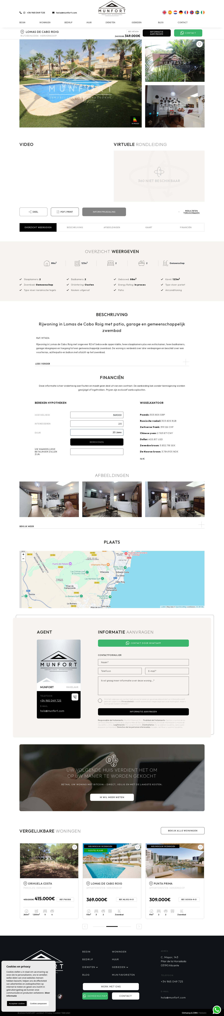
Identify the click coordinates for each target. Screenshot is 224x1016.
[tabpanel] (49, 881)
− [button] (23, 559)
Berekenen (97, 442)
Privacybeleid (128, 701)
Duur (38, 432)
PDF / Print (65, 211)
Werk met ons (111, 986)
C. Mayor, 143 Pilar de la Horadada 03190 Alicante (173, 961)
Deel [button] (33, 211)
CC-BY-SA (199, 607)
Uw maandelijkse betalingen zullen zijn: (46, 452)
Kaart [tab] (149, 227)
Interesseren (43, 423)
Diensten (110, 22)
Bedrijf (68, 22)
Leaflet (163, 607)
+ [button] (23, 555)
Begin (22, 22)
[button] (112, 524)
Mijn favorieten (123, 974)
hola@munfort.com (66, 12)
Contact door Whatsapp (143, 643)
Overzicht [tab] (38, 227)
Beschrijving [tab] (75, 227)
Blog (161, 22)
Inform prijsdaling (104, 211)
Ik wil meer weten (112, 797)
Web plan (65, 1012)
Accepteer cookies (17, 1003)
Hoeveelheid (42, 415)
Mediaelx (202, 1012)
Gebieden (136, 22)
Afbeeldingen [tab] (112, 227)
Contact (183, 22)
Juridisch (40, 1012)
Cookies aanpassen (38, 1003)
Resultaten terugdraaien (189, 211)
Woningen (44, 22)
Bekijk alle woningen (183, 830)
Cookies (56, 1012)
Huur (89, 22)
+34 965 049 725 (36, 12)
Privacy (48, 1012)
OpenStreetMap (181, 607)
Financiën (186, 227)
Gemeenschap (95, 996)
